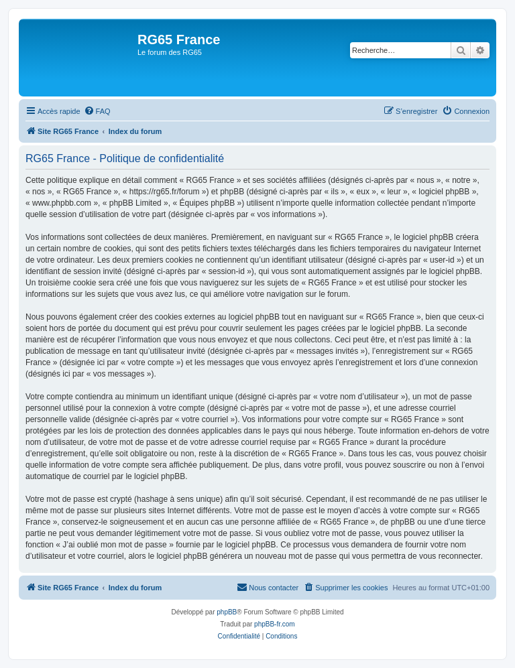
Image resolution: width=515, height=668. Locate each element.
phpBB (227, 612)
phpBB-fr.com (274, 624)
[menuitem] (97, 111)
